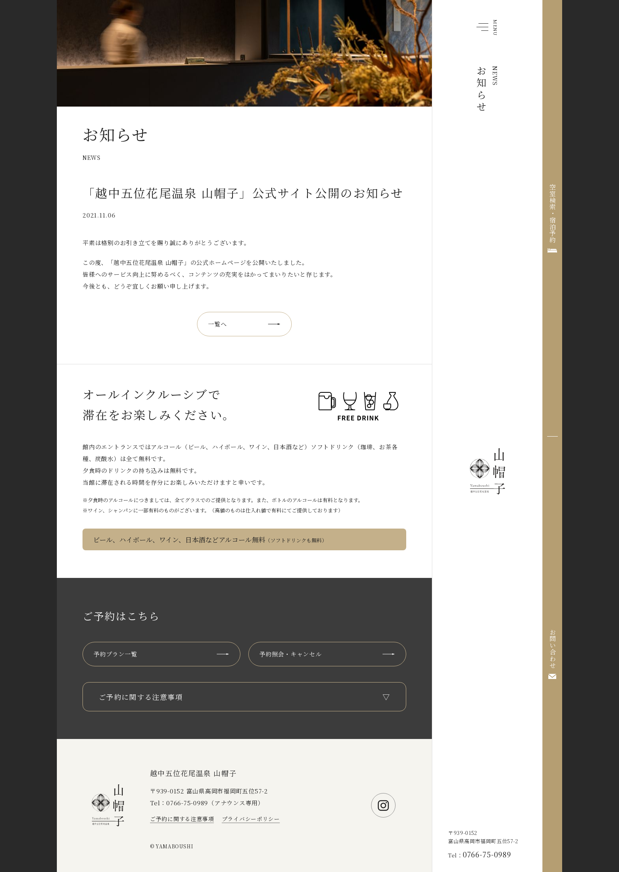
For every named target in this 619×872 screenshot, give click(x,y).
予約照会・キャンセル (290, 654)
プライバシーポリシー (251, 819)
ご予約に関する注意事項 (182, 819)
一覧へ (217, 324)
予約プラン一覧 (115, 654)
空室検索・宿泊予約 (552, 213)
